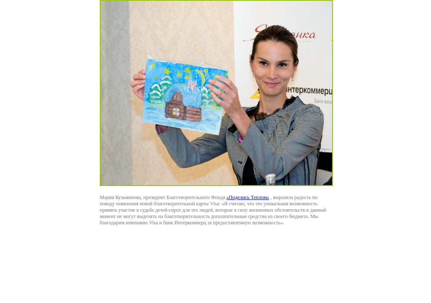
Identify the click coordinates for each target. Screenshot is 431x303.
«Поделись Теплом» (247, 197)
